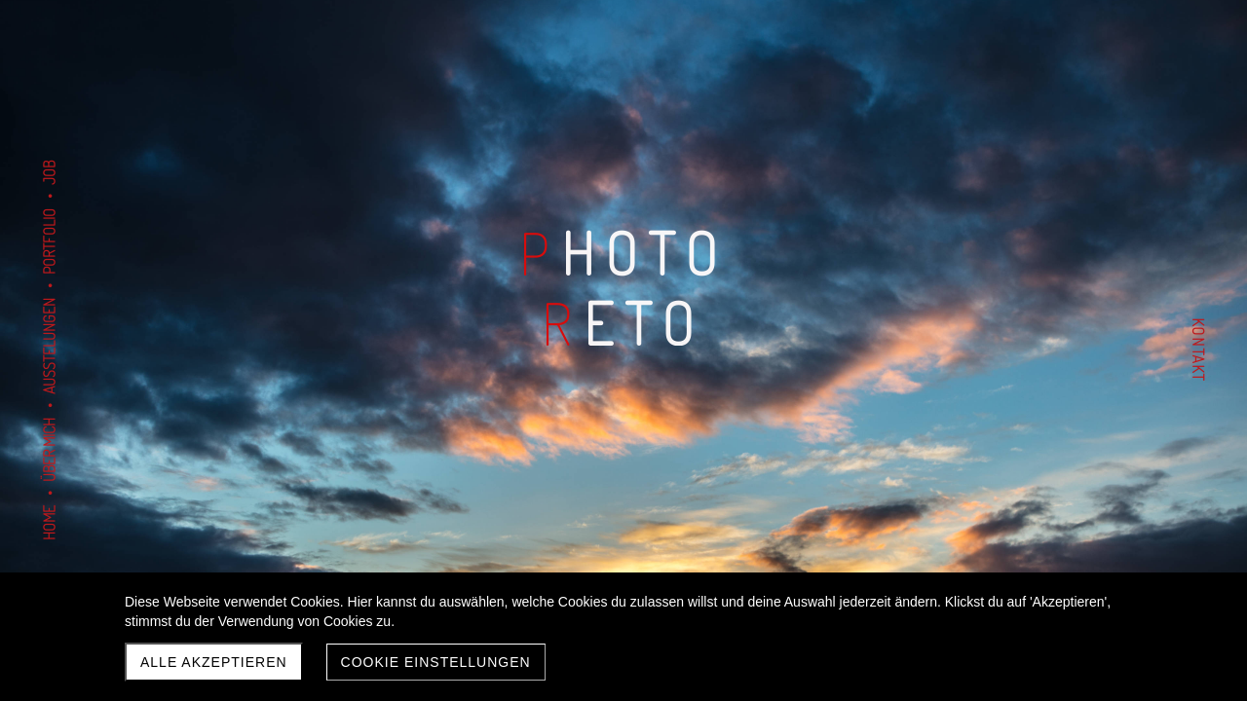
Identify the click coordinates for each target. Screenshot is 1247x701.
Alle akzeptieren (213, 662)
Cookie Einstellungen (436, 662)
